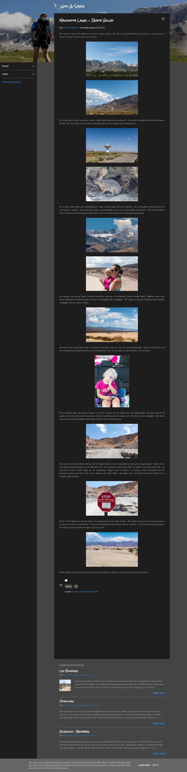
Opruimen (66, 701)
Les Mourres (68, 671)
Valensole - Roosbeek (74, 731)
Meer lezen (159, 693)
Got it (156, 765)
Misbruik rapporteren (11, 82)
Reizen (68, 586)
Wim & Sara (72, 6)
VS (76, 586)
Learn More (144, 765)
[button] (163, 19)
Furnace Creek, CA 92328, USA (85, 591)
